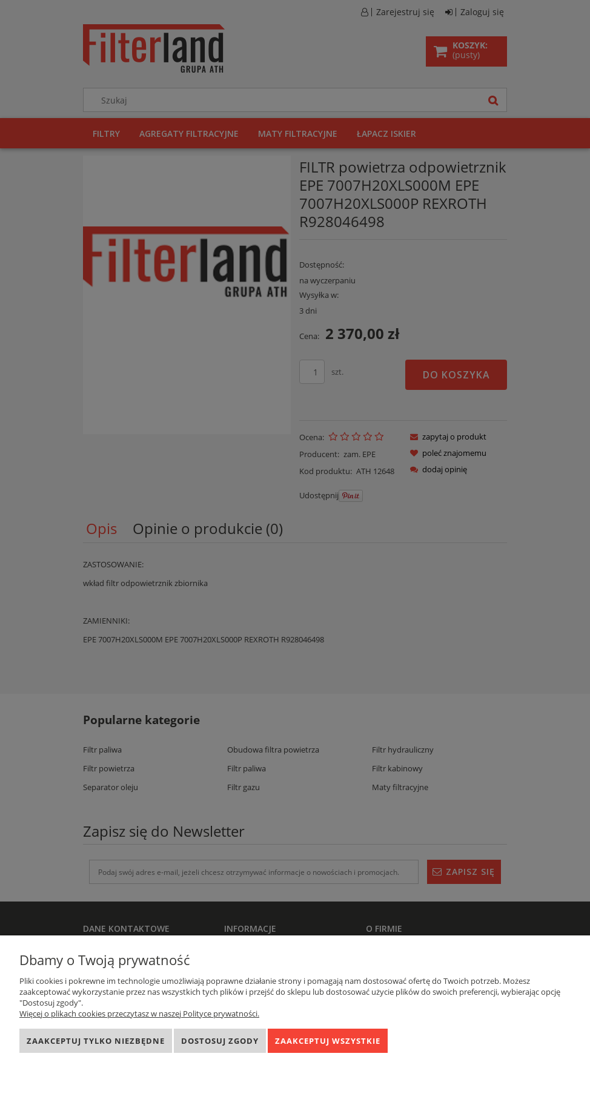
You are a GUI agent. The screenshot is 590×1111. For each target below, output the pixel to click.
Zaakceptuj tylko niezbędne (96, 1040)
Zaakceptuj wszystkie (327, 1040)
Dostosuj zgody (220, 1040)
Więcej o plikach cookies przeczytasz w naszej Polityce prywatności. (139, 1013)
